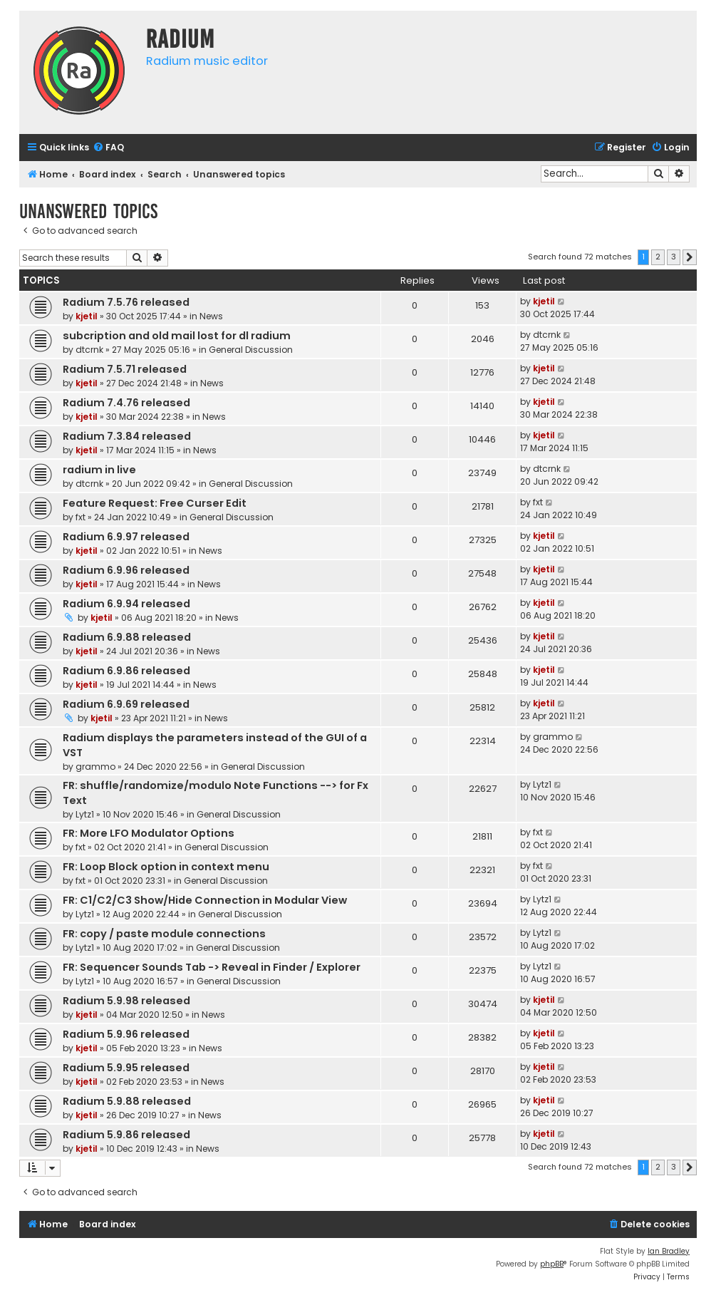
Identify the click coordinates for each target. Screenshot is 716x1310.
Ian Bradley (669, 1251)
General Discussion (251, 350)
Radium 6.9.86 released (126, 671)
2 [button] (657, 256)
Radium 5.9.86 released (126, 1135)
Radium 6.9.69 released (126, 704)
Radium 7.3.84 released (127, 436)
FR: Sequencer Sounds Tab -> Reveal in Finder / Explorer (211, 967)
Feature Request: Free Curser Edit (155, 503)
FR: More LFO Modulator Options (148, 833)
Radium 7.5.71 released (125, 369)
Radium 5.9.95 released (126, 1068)
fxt (80, 517)
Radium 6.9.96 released (126, 570)
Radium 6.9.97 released (126, 537)
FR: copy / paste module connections (164, 934)
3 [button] (673, 256)
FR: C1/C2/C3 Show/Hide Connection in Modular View (205, 900)
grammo (95, 766)
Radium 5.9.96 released (126, 1034)
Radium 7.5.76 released (126, 302)
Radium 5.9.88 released (127, 1101)
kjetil (87, 316)
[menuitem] (108, 148)
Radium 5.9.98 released (126, 1001)
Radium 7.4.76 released (126, 403)
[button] (690, 257)
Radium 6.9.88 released (127, 637)
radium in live (99, 470)
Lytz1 (85, 814)
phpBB (552, 1264)
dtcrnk (89, 350)
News (211, 316)
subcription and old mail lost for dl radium (177, 336)
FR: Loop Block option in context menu (166, 867)
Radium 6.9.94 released (126, 604)
